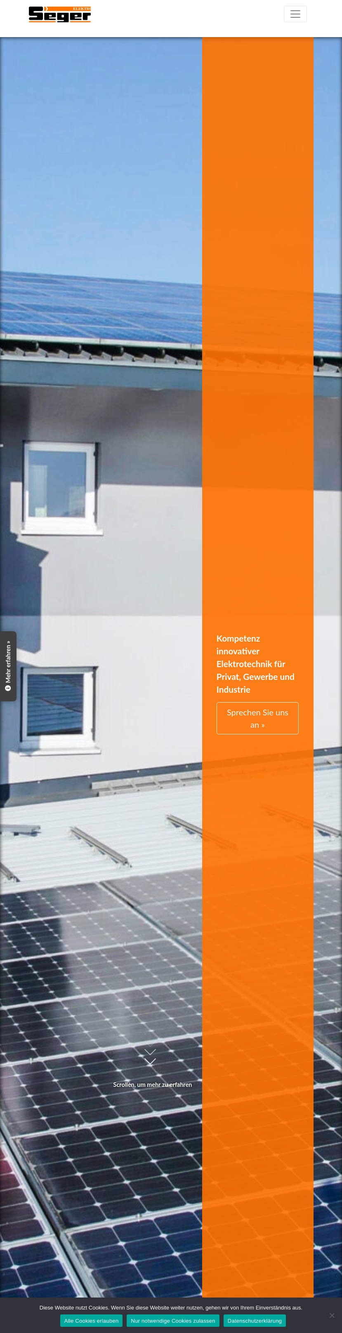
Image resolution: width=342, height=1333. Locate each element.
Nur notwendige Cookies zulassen (173, 1321)
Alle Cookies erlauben (91, 1321)
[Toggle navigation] (295, 14)
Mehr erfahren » (8, 666)
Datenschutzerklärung (255, 1321)
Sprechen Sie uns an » (257, 718)
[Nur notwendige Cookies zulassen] (332, 1315)
